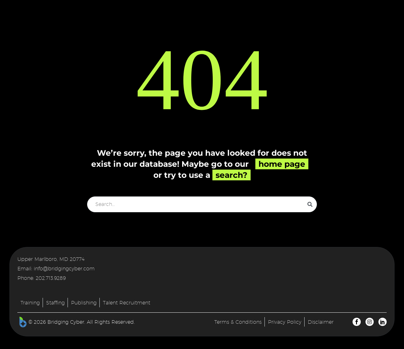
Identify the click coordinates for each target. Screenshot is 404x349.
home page (281, 164)
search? (231, 175)
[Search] (202, 204)
